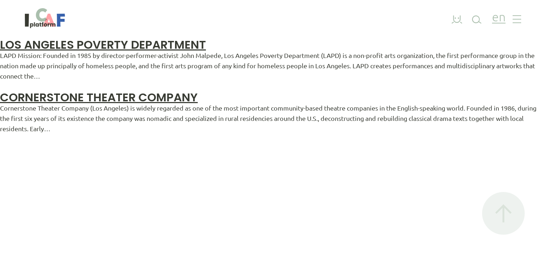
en (499, 17)
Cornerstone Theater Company (99, 97)
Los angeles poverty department (103, 45)
